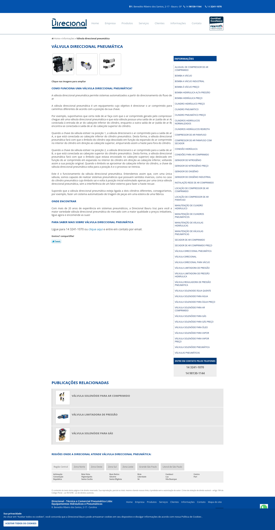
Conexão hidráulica (186, 148)
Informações (178, 23)
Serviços (144, 23)
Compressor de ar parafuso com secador (193, 142)
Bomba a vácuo (183, 75)
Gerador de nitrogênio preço (192, 165)
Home (95, 23)
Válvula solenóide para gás (190, 316)
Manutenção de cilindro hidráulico (189, 207)
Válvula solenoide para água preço (195, 301)
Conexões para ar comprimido (192, 154)
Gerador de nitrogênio (188, 160)
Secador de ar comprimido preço (193, 245)
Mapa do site (215, 502)
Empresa (110, 23)
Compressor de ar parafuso (190, 134)
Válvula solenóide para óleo (191, 327)
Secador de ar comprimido (190, 239)
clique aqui (96, 229)
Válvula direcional (185, 256)
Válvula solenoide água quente (193, 290)
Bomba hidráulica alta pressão (192, 92)
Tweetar (56, 241)
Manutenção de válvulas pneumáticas (189, 233)
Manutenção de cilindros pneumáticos (189, 216)
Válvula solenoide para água (191, 296)
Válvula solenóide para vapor (192, 332)
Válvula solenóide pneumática (192, 347)
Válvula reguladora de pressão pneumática (193, 284)
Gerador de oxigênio (186, 171)
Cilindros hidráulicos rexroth (192, 129)
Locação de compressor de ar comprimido (192, 190)
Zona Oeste (96, 466)
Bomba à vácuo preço (187, 86)
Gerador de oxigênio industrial (193, 177)
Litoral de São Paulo (172, 466)
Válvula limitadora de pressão (192, 267)
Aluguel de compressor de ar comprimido (191, 69)
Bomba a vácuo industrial (189, 81)
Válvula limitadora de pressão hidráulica (192, 275)
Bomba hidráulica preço (188, 98)
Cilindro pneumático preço (190, 114)
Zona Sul (112, 466)
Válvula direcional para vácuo (192, 262)
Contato (197, 23)
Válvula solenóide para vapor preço (192, 340)
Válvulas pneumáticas (187, 352)
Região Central (61, 466)
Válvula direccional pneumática (193, 251)
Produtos (127, 23)
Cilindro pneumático (187, 109)
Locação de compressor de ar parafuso (192, 198)
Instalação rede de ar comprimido (194, 182)
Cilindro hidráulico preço (190, 103)
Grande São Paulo (148, 466)
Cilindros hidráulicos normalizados (187, 122)
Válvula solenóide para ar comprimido (190, 309)
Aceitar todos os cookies (20, 523)
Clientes (160, 23)
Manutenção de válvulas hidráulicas (189, 224)
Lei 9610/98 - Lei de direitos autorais (79, 493)
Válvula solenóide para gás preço (194, 321)
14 (192, 6)
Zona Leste (128, 466)
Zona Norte (79, 466)
